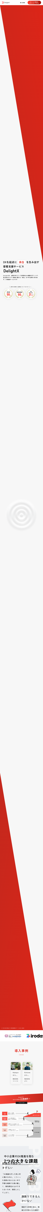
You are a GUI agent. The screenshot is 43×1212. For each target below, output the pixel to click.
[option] (16, 1073)
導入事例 (22, 2)
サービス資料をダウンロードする (34, 2)
